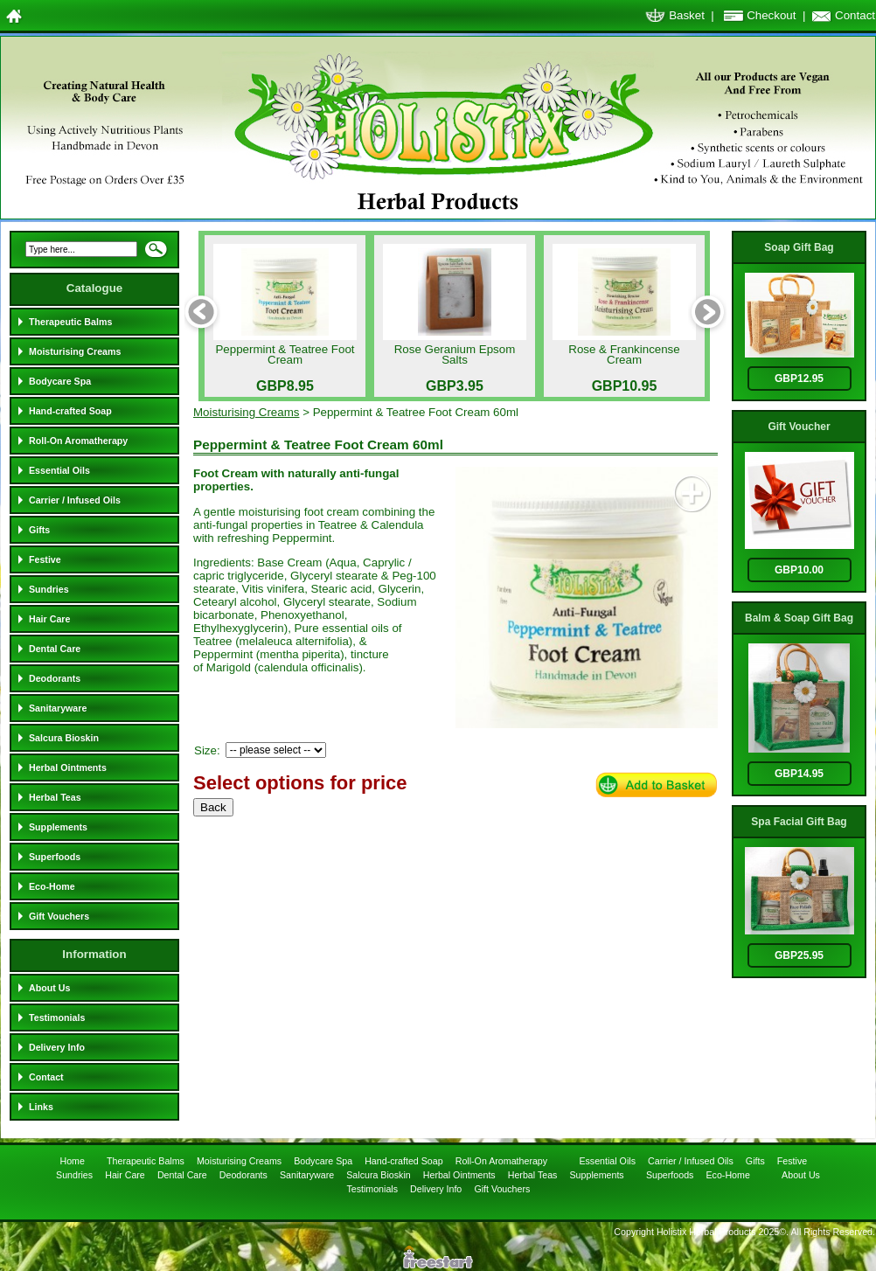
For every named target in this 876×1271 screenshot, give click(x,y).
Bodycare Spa (60, 381)
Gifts (39, 529)
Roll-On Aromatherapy (78, 440)
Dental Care (54, 648)
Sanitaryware (58, 708)
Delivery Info (57, 1047)
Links (41, 1106)
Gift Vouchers (59, 916)
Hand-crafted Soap (70, 411)
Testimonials (57, 1017)
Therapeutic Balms (70, 321)
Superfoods (54, 856)
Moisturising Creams (75, 351)
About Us (49, 988)
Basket (687, 15)
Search (156, 254)
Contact (855, 15)
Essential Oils (59, 470)
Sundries (49, 589)
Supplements (58, 827)
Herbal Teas (55, 797)
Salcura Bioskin (64, 738)
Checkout (771, 15)
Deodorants (54, 678)
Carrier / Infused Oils (75, 500)
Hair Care (49, 619)
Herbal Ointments (68, 767)
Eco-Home (52, 886)
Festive (45, 559)
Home (73, 1161)
